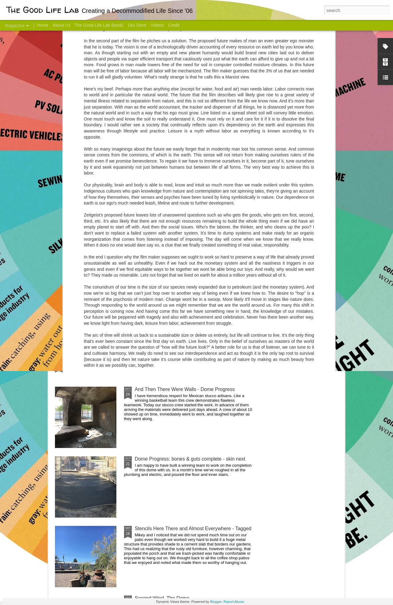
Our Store (137, 25)
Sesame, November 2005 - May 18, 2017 (233, 244)
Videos (157, 25)
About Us (61, 25)
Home (42, 25)
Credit (173, 25)
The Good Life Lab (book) (99, 25)
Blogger (215, 601)
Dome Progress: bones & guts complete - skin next (190, 458)
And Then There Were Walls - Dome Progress (185, 389)
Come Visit (295, 241)
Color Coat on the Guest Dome (99, 362)
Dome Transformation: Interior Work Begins (182, 293)
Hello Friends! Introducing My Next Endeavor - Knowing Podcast (88, 249)
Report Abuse (234, 601)
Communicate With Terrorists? (159, 244)
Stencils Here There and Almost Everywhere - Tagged (193, 528)
